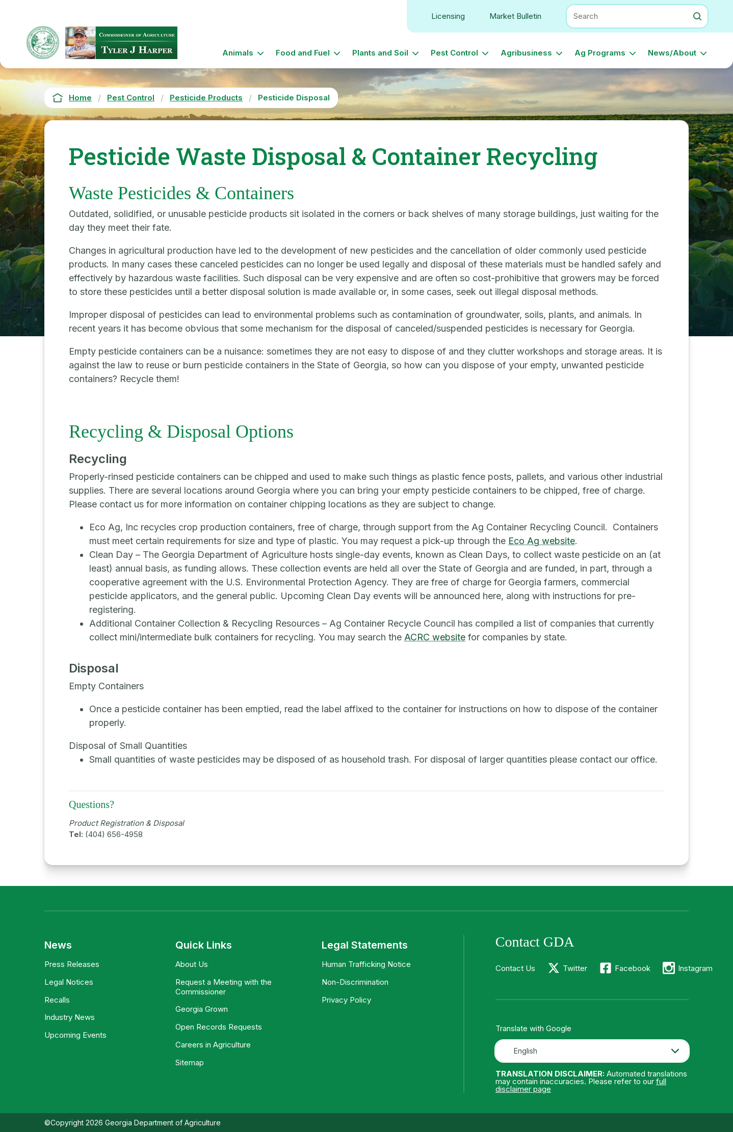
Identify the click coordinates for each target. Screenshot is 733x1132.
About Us (191, 964)
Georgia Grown (201, 1009)
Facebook (632, 968)
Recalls (57, 1000)
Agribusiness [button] (526, 53)
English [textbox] (525, 1050)
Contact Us (515, 968)
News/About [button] (672, 53)
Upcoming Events (75, 1035)
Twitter (575, 968)
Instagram (695, 968)
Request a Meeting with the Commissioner (223, 986)
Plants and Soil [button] (380, 53)
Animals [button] (237, 53)
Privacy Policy (346, 1000)
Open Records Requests (218, 1027)
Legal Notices (68, 982)
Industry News (69, 1017)
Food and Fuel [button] (303, 53)
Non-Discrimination (355, 982)
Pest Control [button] (454, 53)
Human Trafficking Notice (366, 964)
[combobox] (592, 1051)
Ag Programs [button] (599, 53)
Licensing (448, 16)
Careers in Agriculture (213, 1044)
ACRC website (434, 637)
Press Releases (71, 964)
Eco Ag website (541, 540)
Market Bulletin (515, 16)
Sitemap (189, 1062)
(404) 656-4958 (114, 834)
